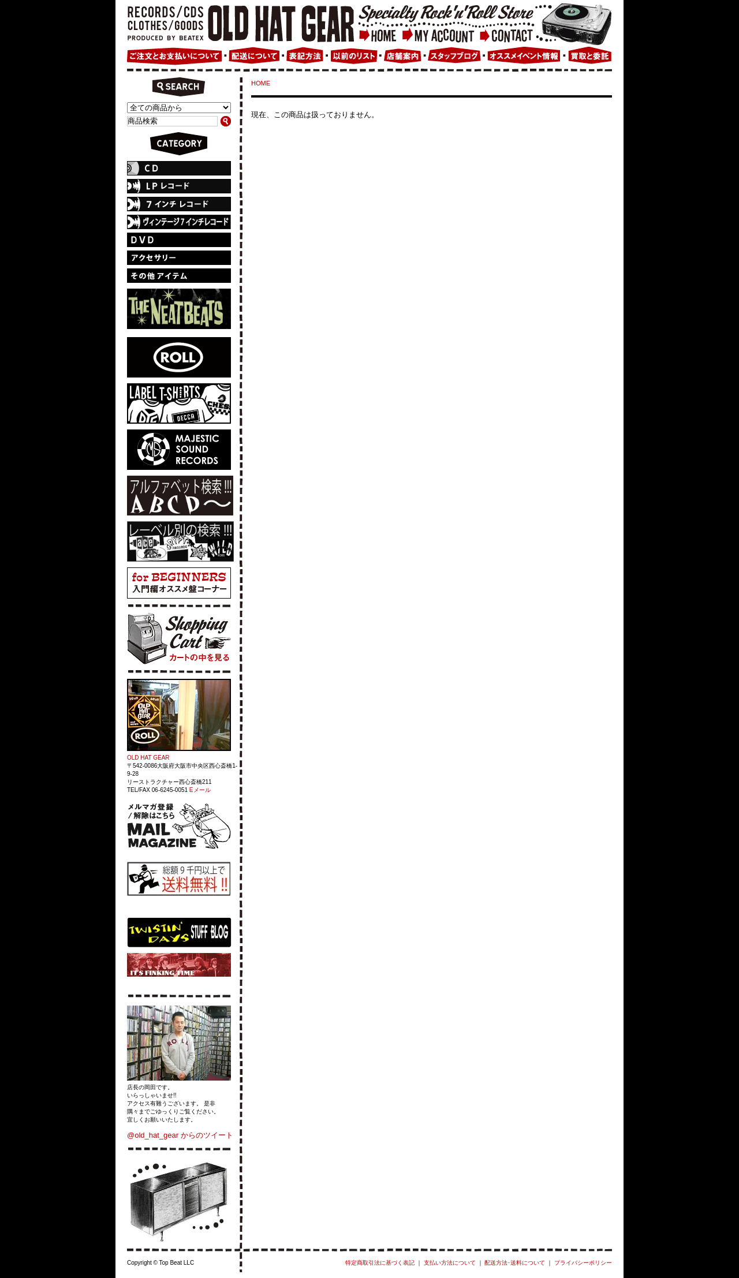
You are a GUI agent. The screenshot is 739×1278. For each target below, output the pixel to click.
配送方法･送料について (514, 1263)
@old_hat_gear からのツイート (180, 1135)
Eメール (200, 790)
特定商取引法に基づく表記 (380, 1263)
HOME (260, 83)
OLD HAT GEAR (148, 757)
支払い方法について (450, 1263)
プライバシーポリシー (583, 1263)
